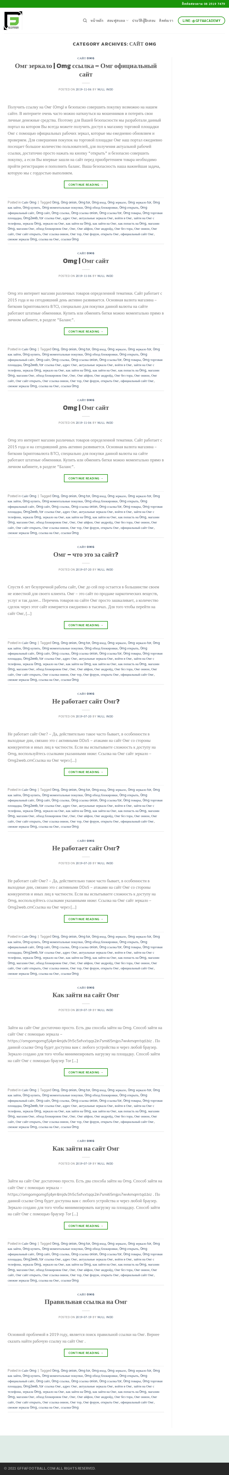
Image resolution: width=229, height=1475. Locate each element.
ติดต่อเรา (166, 20)
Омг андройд (103, 228)
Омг (73, 228)
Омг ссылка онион (55, 234)
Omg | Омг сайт (86, 261)
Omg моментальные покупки (62, 207)
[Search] (85, 21)
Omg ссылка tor (110, 212)
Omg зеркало (117, 202)
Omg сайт (43, 212)
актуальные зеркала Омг (96, 218)
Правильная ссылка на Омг (86, 1302)
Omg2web (30, 218)
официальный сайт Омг (137, 234)
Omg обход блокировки (101, 207)
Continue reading (86, 184)
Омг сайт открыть (28, 234)
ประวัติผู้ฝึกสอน (144, 20)
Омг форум (91, 234)
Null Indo (105, 89)
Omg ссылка (60, 212)
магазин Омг (25, 228)
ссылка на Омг (49, 239)
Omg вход (99, 202)
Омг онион (142, 228)
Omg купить (31, 207)
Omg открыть (128, 207)
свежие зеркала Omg (22, 239)
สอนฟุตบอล (118, 20)
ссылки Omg (70, 239)
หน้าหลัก (97, 20)
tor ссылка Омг (50, 218)
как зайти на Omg (78, 223)
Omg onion (69, 202)
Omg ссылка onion (84, 212)
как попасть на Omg (132, 223)
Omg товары (132, 212)
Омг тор (75, 234)
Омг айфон (85, 228)
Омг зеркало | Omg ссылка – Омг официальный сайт (86, 70)
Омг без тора (123, 228)
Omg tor (84, 202)
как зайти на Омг (104, 223)
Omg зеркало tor (139, 202)
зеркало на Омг (53, 223)
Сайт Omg (85, 58)
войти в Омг (123, 218)
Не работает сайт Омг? (86, 701)
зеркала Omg (32, 223)
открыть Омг (110, 234)
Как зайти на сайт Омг (85, 995)
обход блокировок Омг (52, 228)
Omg (55, 202)
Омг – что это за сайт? (85, 554)
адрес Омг (70, 218)
